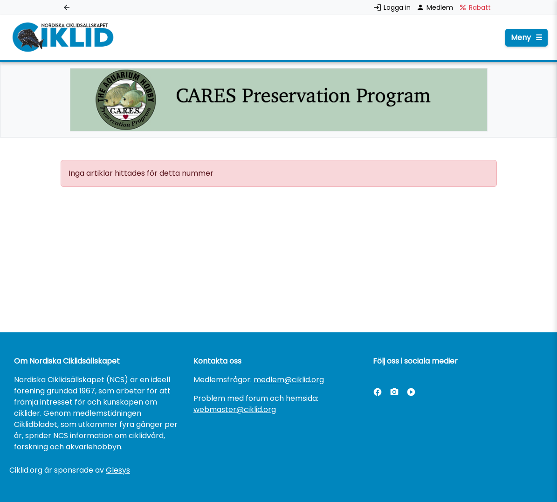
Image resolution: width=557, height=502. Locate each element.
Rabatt (475, 7)
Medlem (435, 7)
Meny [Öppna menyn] (526, 37)
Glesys (118, 470)
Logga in (393, 7)
